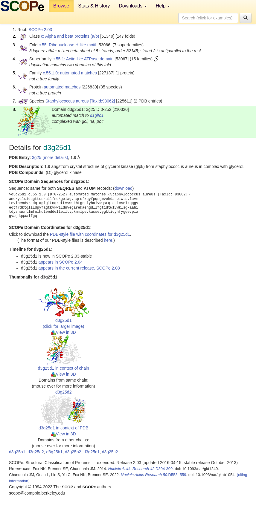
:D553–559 (153, 474)
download (123, 188)
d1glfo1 (97, 115)
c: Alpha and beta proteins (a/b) (70, 36)
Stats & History (94, 5)
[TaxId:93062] (102, 101)
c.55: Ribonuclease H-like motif (67, 44)
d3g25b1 (54, 451)
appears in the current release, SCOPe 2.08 (79, 268)
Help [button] (163, 5)
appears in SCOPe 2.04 (60, 262)
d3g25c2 (110, 451)
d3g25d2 (63, 392)
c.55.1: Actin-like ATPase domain (83, 58)
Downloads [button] (133, 5)
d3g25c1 (91, 451)
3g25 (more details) (50, 157)
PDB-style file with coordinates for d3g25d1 (90, 234)
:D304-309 (140, 468)
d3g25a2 (36, 451)
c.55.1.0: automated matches (70, 73)
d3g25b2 (73, 451)
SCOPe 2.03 (40, 29)
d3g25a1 (17, 451)
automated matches (62, 87)
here (108, 240)
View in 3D (63, 332)
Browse (61, 5)
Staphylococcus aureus (67, 101)
